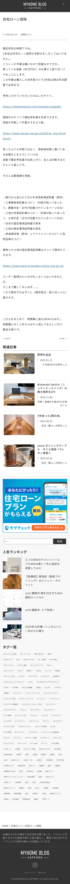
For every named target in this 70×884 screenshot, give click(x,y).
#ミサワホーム (44, 738)
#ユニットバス (22, 743)
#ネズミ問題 (7, 732)
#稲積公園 (7, 793)
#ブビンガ (7, 738)
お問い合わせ (42, 872)
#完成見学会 (21, 766)
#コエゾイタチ (33, 676)
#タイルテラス (57, 721)
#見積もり (35, 793)
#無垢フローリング (9, 788)
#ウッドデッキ (51, 704)
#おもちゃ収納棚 (27, 687)
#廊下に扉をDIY (39, 654)
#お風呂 (38, 687)
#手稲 (21, 771)
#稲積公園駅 (17, 793)
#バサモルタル (33, 732)
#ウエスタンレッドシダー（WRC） (32, 704)
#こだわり (48, 687)
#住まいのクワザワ (45, 749)
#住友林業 (57, 749)
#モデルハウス (57, 738)
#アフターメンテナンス (26, 699)
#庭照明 (41, 766)
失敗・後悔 (43, 401)
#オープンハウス (25, 654)
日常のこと (26, 34)
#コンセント (34, 715)
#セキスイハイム (34, 721)
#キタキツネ (45, 676)
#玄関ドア (29, 671)
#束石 (27, 782)
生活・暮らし (48, 425)
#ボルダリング (8, 659)
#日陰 (40, 777)
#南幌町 (52, 754)
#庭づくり (32, 766)
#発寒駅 (46, 788)
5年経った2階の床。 (49, 416)
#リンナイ (48, 671)
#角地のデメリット (55, 793)
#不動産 (17, 749)
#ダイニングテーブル (36, 665)
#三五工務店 (55, 743)
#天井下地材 (60, 760)
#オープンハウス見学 (10, 654)
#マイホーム (17, 738)
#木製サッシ (7, 782)
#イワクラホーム (55, 699)
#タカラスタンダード (25, 726)
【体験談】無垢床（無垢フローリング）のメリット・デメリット (43, 580)
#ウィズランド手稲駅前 (11, 704)
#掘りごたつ (49, 771)
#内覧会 (18, 754)
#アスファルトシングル (33, 693)
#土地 (5, 760)
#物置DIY (6, 693)
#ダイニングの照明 (41, 726)
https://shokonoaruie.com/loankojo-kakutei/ (32, 106)
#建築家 (57, 766)
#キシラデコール (49, 710)
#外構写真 (49, 760)
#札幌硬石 (18, 782)
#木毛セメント (50, 777)
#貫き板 (6, 799)
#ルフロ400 (34, 743)
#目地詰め (55, 788)
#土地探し (39, 760)
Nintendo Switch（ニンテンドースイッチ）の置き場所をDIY (52, 388)
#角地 (44, 793)
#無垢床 (21, 788)
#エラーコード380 (9, 676)
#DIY (17, 659)
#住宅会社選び (8, 754)
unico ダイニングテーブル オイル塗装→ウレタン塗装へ (52, 449)
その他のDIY (48, 364)
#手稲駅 (39, 771)
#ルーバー (44, 743)
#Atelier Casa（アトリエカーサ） (14, 682)
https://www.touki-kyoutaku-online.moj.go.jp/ (33, 266)
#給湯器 (57, 671)
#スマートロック (9, 671)
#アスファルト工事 (9, 699)
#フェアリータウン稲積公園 (50, 732)
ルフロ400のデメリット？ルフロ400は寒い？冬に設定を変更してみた (42, 564)
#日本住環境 (30, 777)
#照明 (29, 788)
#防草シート (46, 799)
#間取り (36, 799)
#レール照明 (41, 659)
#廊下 (49, 766)
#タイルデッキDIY (9, 726)
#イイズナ (22, 676)
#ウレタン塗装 (22, 665)
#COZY (31, 682)
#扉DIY (50, 654)
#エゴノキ (23, 710)
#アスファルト (17, 693)
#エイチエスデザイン (10, 710)
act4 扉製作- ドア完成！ (40, 610)
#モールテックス (9, 743)
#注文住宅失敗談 (45, 782)
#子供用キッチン (9, 766)
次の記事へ (62, 338)
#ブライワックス (9, 665)
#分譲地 (34, 754)
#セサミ (20, 671)
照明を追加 (44, 354)
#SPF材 (6, 687)
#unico (49, 665)
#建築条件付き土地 (9, 771)
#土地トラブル (28, 760)
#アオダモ (58, 687)
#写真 (27, 754)
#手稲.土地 (29, 771)
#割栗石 (43, 754)
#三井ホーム (7, 749)
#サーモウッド (56, 715)
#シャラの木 (7, 721)
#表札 (27, 793)
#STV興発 (15, 687)
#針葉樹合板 (26, 799)
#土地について (15, 760)
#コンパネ (45, 715)
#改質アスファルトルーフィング (13, 777)
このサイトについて (30, 872)
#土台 (60, 754)
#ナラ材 (53, 726)
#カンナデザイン (35, 710)
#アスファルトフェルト (51, 693)
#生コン (37, 788)
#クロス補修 (7, 715)
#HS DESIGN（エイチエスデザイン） (48, 682)
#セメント (46, 721)
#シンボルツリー (20, 721)
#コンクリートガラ (21, 715)
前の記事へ (7, 338)
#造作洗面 (15, 799)
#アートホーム (41, 699)
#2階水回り (56, 676)
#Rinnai (38, 671)
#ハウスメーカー (20, 732)
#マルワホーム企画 (31, 738)
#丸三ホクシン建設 (29, 749)
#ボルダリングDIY (28, 659)
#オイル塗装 (53, 659)
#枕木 (34, 782)
